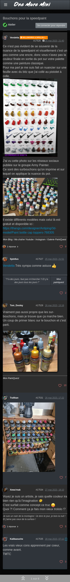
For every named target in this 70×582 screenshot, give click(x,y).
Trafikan (14, 388)
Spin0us (14, 249)
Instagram (40, 230)
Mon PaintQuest (11, 368)
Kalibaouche (16, 529)
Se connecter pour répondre (51, 16)
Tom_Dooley (16, 295)
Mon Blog (8, 230)
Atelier (11, 14)
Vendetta (14, 28)
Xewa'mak (15, 480)
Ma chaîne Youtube (24, 230)
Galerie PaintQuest (56, 230)
